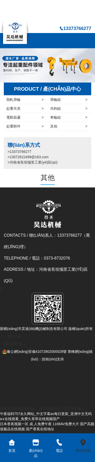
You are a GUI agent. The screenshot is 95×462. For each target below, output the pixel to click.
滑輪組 (69, 99)
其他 (69, 126)
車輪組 (69, 117)
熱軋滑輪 (25, 99)
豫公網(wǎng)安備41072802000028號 (34, 351)
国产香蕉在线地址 (40, 429)
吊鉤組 (69, 108)
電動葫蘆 (25, 117)
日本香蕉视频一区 (14, 424)
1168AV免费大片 (66, 424)
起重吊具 (25, 108)
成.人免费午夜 (40, 424)
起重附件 (25, 126)
